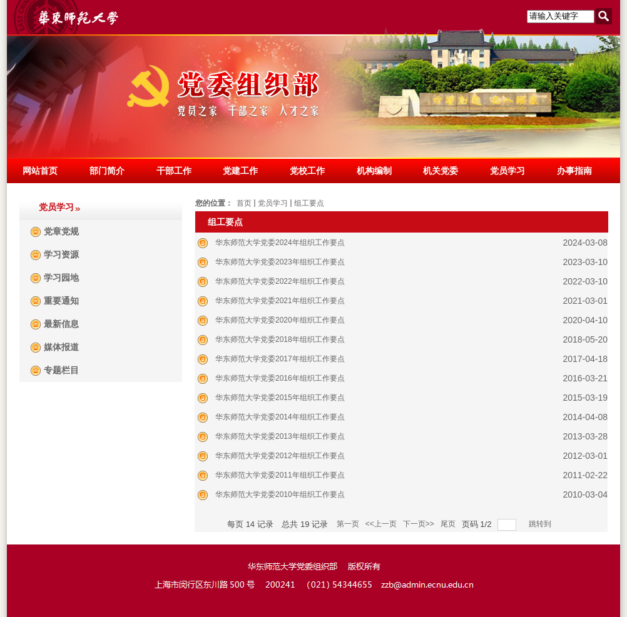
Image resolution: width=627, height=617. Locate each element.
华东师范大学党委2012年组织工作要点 (280, 455)
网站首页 (40, 171)
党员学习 (507, 171)
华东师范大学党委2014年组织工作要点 (280, 417)
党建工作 (240, 171)
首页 (244, 203)
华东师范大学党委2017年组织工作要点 (280, 358)
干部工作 (173, 171)
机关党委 (440, 171)
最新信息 (61, 324)
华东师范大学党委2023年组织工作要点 (280, 262)
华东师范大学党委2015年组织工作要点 (280, 397)
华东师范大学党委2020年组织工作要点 (280, 320)
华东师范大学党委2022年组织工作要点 (280, 281)
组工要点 (309, 203)
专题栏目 (61, 370)
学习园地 (61, 278)
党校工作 (307, 171)
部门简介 (107, 171)
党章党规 (61, 231)
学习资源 (61, 254)
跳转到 (541, 523)
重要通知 (61, 301)
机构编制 (374, 171)
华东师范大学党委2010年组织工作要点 (280, 494)
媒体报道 (61, 347)
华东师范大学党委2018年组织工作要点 (280, 339)
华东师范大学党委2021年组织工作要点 (280, 300)
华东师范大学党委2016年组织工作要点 (280, 378)
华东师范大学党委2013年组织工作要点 (280, 436)
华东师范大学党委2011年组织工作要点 (280, 475)
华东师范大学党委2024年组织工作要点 (280, 242)
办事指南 (574, 171)
